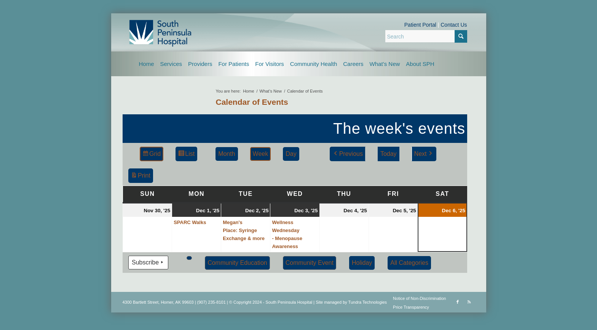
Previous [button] (347, 154)
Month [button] (226, 154)
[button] (189, 258)
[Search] (426, 36)
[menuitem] (146, 63)
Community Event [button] (309, 263)
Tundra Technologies (367, 302)
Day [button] (291, 154)
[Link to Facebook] (457, 302)
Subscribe (148, 263)
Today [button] (388, 154)
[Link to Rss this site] (469, 302)
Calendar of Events (252, 102)
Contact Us (454, 25)
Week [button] (260, 154)
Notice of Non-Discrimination (419, 298)
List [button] (186, 155)
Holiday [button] (361, 263)
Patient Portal (420, 25)
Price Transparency (411, 307)
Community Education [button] (237, 263)
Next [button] (423, 154)
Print (140, 176)
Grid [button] (151, 155)
